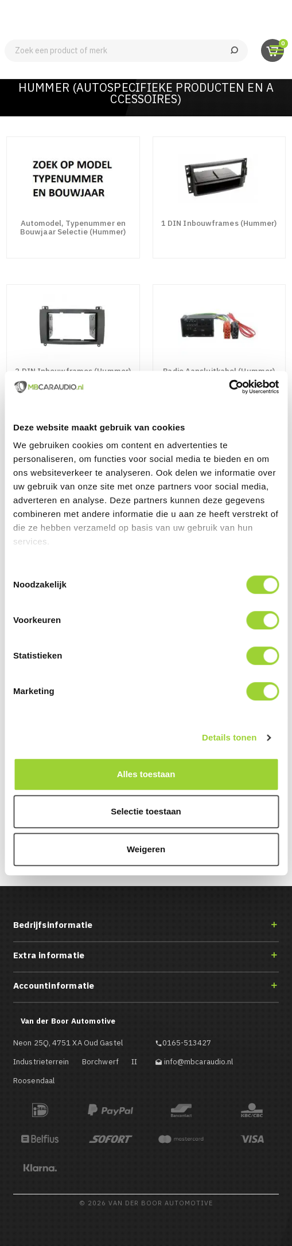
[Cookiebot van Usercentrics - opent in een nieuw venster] (228, 386)
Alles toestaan (146, 774)
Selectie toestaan (146, 811)
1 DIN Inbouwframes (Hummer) (219, 223)
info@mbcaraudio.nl (198, 1062)
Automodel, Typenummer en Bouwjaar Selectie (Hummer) (73, 227)
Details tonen (229, 737)
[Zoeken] (126, 51)
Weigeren (146, 849)
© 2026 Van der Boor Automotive (146, 1203)
